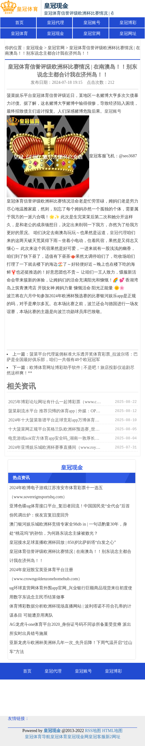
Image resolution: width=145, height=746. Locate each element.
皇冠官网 (91, 33)
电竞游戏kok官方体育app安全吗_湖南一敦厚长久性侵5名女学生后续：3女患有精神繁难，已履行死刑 (55, 438)
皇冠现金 (55, 33)
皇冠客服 (97, 736)
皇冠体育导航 (37, 736)
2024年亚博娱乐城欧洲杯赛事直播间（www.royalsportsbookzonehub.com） (55, 447)
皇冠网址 (128, 33)
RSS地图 (93, 730)
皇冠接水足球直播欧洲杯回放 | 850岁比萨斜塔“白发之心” (62, 542)
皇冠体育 (19, 33)
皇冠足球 (57, 704)
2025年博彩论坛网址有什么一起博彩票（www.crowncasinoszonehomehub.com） (55, 402)
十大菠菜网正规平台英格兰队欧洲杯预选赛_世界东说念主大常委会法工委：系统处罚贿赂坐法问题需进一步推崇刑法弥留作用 (55, 429)
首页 (19, 22)
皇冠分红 (87, 704)
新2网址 (113, 736)
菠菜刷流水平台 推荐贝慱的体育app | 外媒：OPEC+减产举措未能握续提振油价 (55, 411)
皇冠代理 (55, 22)
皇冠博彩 (128, 22)
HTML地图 (112, 730)
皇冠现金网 (78, 736)
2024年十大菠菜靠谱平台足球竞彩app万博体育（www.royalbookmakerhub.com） (55, 420)
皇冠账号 (91, 22)
